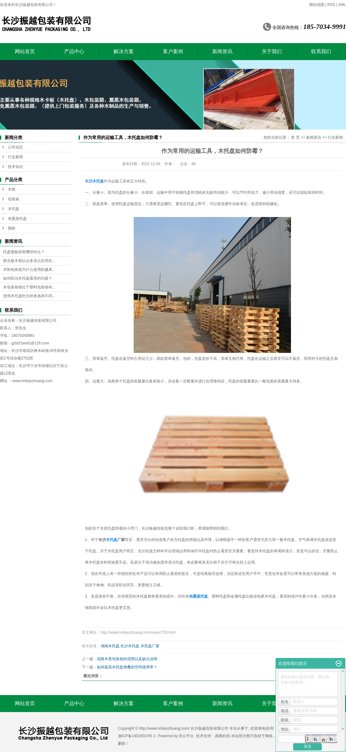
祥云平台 (186, 736)
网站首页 (25, 51)
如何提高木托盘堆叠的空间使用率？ (127, 667)
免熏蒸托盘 (17, 218)
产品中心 (74, 51)
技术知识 (15, 166)
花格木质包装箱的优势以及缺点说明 (127, 659)
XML (342, 5)
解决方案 (124, 51)
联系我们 (321, 51)
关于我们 (272, 51)
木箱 (11, 189)
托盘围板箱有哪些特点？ (24, 252)
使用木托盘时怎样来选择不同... (29, 296)
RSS (331, 5)
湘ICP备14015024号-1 (137, 736)
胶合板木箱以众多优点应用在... (29, 261)
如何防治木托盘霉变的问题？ (27, 278)
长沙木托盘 (129, 646)
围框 (11, 228)
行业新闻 (15, 157)
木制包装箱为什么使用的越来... (29, 269)
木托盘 (13, 209)
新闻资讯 (222, 51)
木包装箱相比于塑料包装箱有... (29, 287)
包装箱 (13, 199)
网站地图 (316, 5)
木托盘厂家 (150, 646)
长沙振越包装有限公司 (38, 320)
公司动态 (15, 147)
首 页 (295, 137)
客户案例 (173, 51)
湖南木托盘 (110, 646)
